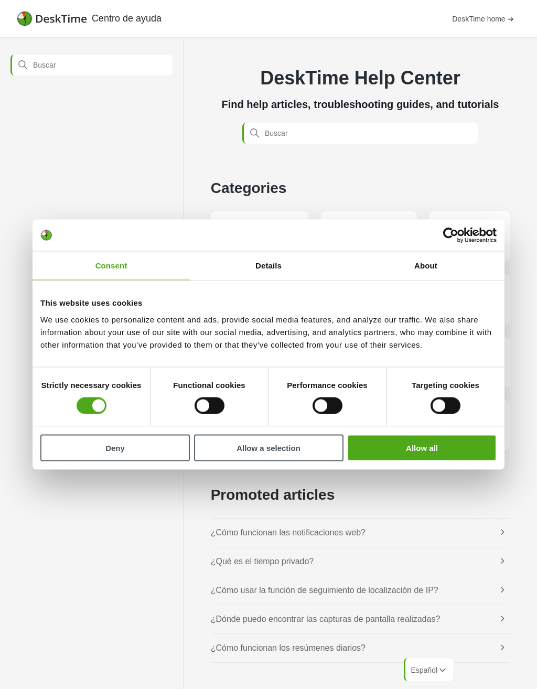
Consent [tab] (111, 265)
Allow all (422, 447)
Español (429, 670)
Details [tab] (268, 265)
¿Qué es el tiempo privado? (262, 561)
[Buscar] (91, 65)
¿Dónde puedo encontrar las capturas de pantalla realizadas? (326, 619)
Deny (115, 447)
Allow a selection (268, 447)
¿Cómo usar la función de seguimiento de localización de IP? (324, 590)
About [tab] (425, 265)
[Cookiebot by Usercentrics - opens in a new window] (451, 235)
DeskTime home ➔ (482, 19)
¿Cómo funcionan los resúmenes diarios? (288, 647)
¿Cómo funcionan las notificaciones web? (288, 532)
